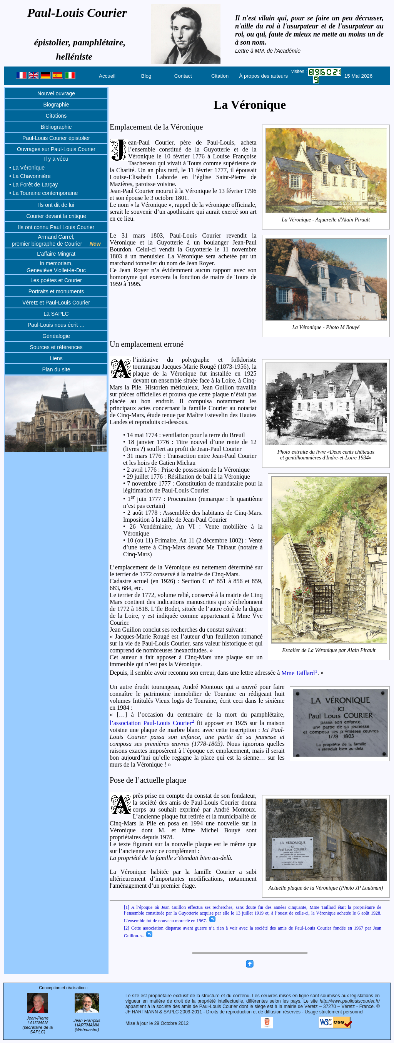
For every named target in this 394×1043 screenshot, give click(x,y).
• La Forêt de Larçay (33, 184)
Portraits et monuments (56, 291)
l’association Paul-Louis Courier (152, 723)
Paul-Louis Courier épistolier (56, 138)
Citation (220, 76)
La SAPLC (55, 314)
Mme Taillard (299, 673)
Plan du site (56, 369)
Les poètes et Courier (56, 280)
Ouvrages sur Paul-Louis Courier (56, 149)
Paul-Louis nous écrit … (56, 325)
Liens (56, 358)
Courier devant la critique (56, 216)
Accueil (107, 76)
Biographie (56, 104)
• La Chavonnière (30, 176)
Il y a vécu (56, 159)
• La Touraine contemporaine (43, 193)
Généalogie (56, 336)
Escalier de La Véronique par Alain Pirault (329, 650)
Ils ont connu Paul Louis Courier (56, 227)
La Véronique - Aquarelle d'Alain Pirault (326, 220)
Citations (56, 116)
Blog (146, 76)
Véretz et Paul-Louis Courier (56, 302)
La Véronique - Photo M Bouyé (326, 327)
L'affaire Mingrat (56, 254)
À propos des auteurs (263, 76)
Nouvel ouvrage (56, 93)
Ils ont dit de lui (56, 205)
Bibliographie (56, 127)
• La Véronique (27, 168)
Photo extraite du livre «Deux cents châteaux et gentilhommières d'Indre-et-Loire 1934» (326, 455)
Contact (183, 76)
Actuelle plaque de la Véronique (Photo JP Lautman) (326, 888)
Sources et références (56, 347)
